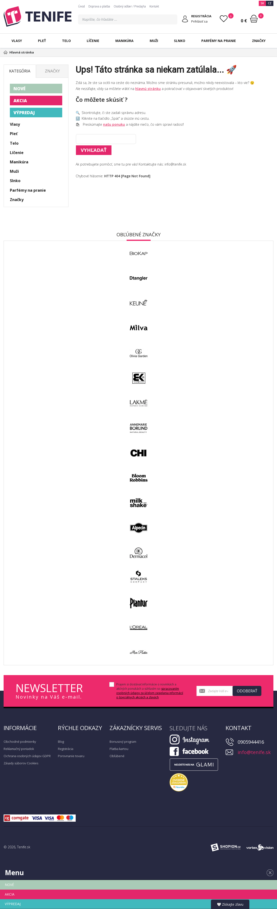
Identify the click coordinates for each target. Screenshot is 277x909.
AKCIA (20, 100)
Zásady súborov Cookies (21, 763)
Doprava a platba (99, 6)
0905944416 (251, 742)
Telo (66, 40)
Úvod (81, 6)
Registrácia (65, 749)
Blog (61, 741)
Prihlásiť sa (199, 21)
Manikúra (124, 40)
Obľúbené (117, 756)
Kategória (19, 71)
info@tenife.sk (254, 752)
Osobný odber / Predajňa (130, 6)
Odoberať (247, 691)
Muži (154, 40)
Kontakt (154, 6)
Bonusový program (123, 741)
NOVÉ (19, 88)
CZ (269, 3)
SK (262, 3)
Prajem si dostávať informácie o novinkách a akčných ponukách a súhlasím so (149, 690)
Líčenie (93, 40)
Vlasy (17, 40)
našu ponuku (114, 124)
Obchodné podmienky (20, 741)
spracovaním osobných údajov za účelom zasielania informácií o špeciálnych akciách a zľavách (149, 693)
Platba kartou (119, 749)
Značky (258, 40)
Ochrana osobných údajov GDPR (27, 756)
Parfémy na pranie (218, 40)
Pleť (42, 40)
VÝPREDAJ (24, 112)
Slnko (179, 40)
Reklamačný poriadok (19, 749)
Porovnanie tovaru (71, 756)
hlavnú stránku (148, 88)
